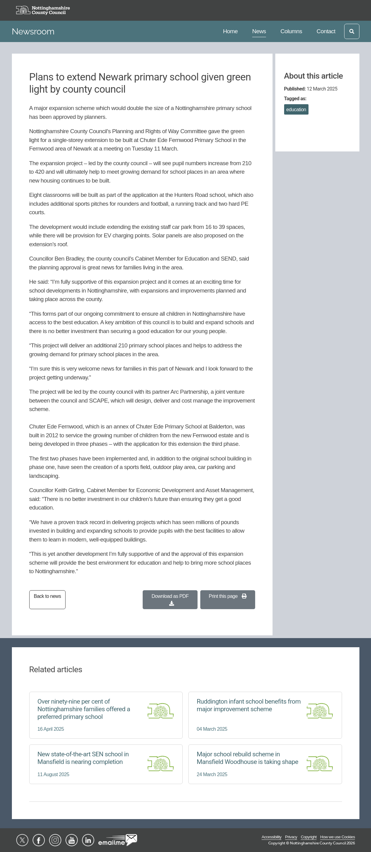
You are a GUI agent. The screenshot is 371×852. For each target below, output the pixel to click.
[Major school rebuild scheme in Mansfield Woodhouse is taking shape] (265, 764)
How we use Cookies (337, 837)
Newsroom (33, 31)
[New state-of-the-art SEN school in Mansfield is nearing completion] (106, 764)
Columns (291, 30)
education (296, 109)
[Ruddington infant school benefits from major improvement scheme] (265, 715)
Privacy (291, 837)
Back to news (47, 596)
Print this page (227, 596)
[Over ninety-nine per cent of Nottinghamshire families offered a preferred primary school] (106, 715)
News (260, 30)
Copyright (309, 837)
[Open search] (351, 31)
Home (231, 30)
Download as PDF (170, 599)
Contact (326, 30)
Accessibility (271, 837)
